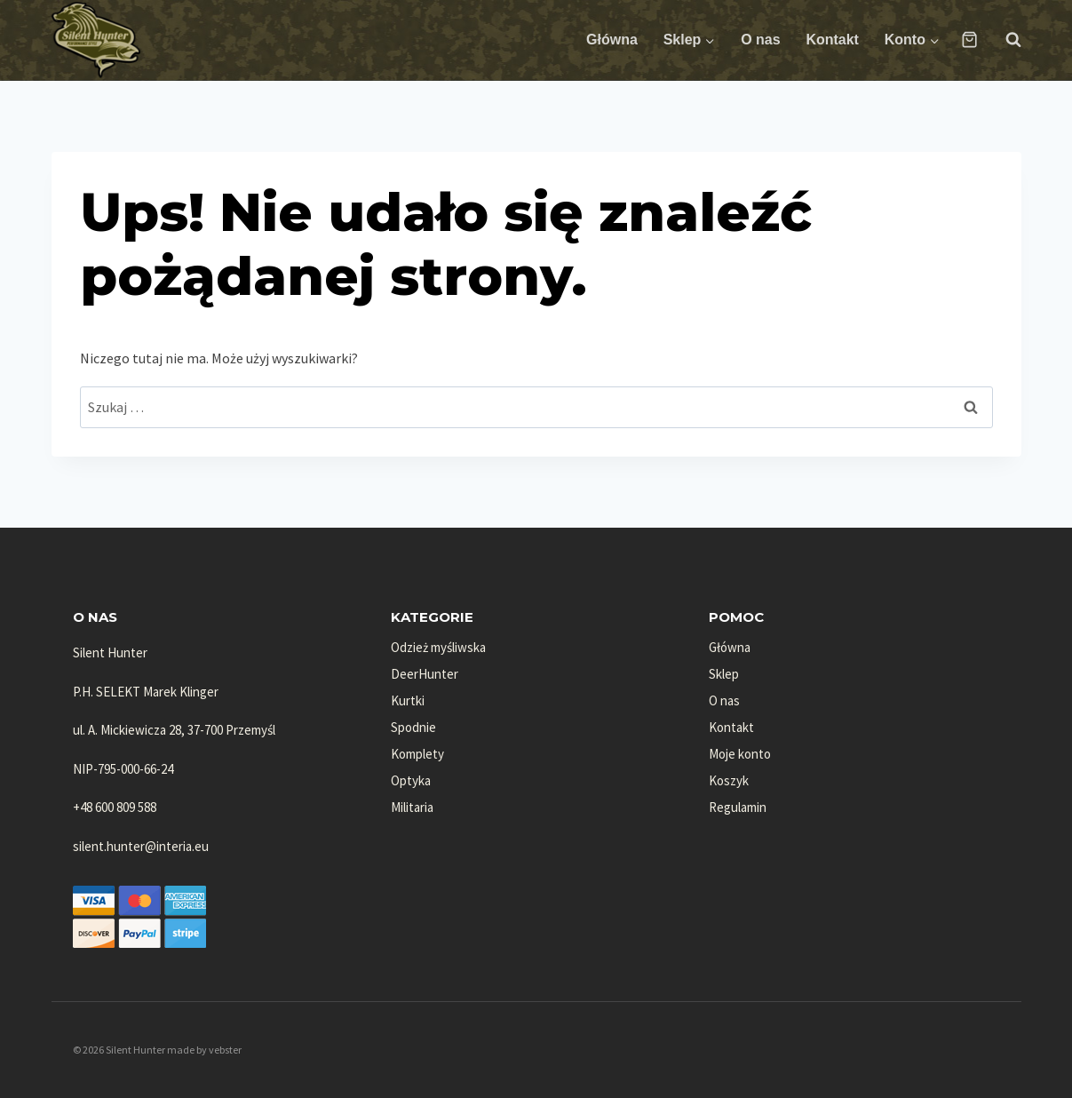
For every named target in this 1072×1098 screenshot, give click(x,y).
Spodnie (413, 727)
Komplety (417, 753)
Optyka (411, 780)
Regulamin (737, 807)
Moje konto (740, 753)
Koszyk (729, 780)
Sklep (724, 673)
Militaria (412, 807)
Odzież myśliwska (438, 647)
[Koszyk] (969, 40)
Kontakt (832, 39)
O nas (760, 39)
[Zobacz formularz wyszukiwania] (1004, 40)
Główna (612, 39)
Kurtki (408, 700)
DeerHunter (424, 673)
